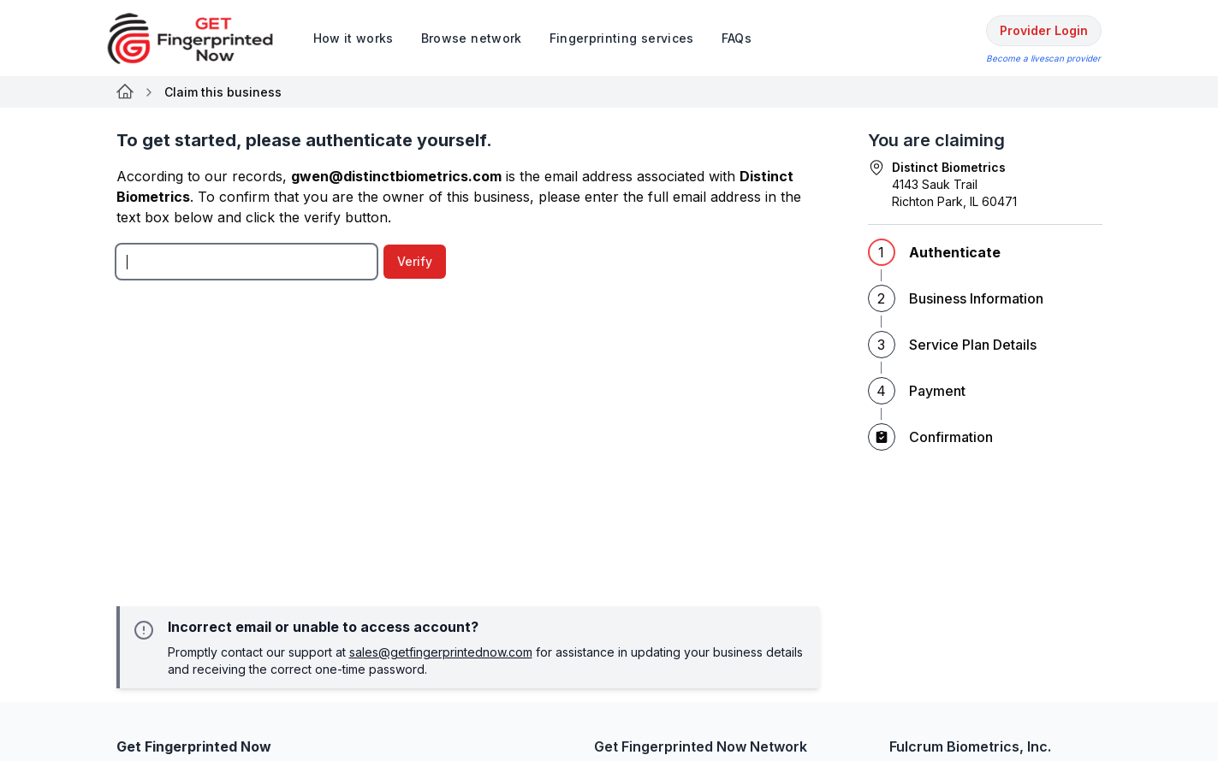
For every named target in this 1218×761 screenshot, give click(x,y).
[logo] (202, 38)
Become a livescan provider (1043, 58)
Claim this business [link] (223, 92)
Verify (414, 261)
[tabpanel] (468, 394)
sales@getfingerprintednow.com (440, 652)
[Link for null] (125, 92)
